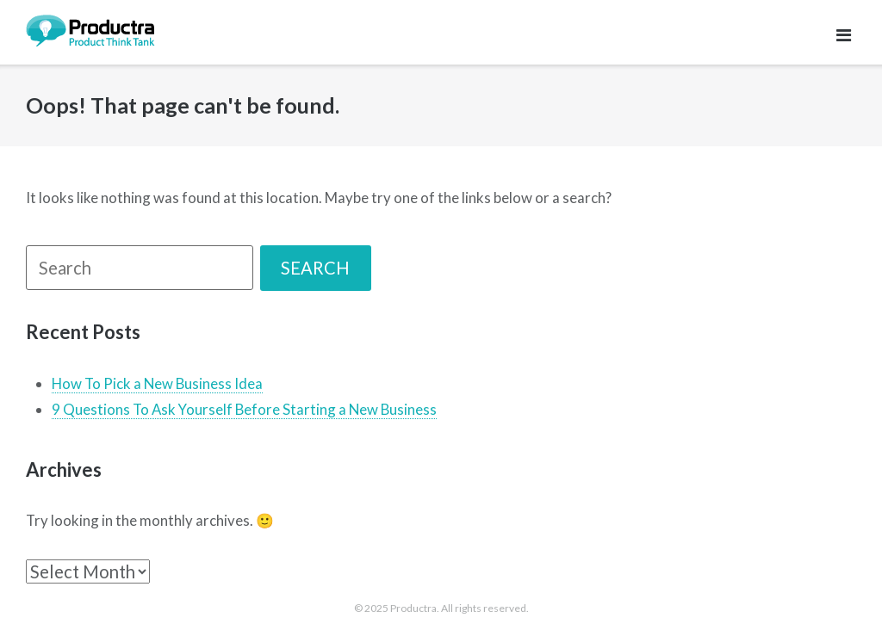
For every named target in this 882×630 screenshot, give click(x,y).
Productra (413, 608)
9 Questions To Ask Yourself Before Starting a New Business (244, 409)
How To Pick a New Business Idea (157, 383)
